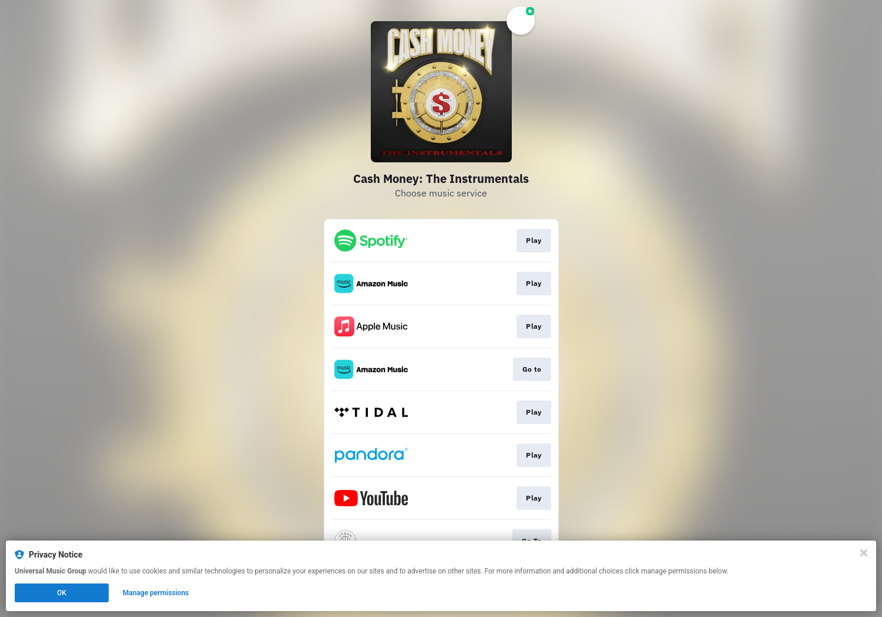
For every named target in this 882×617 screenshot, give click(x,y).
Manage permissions (156, 593)
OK (61, 593)
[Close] (863, 552)
